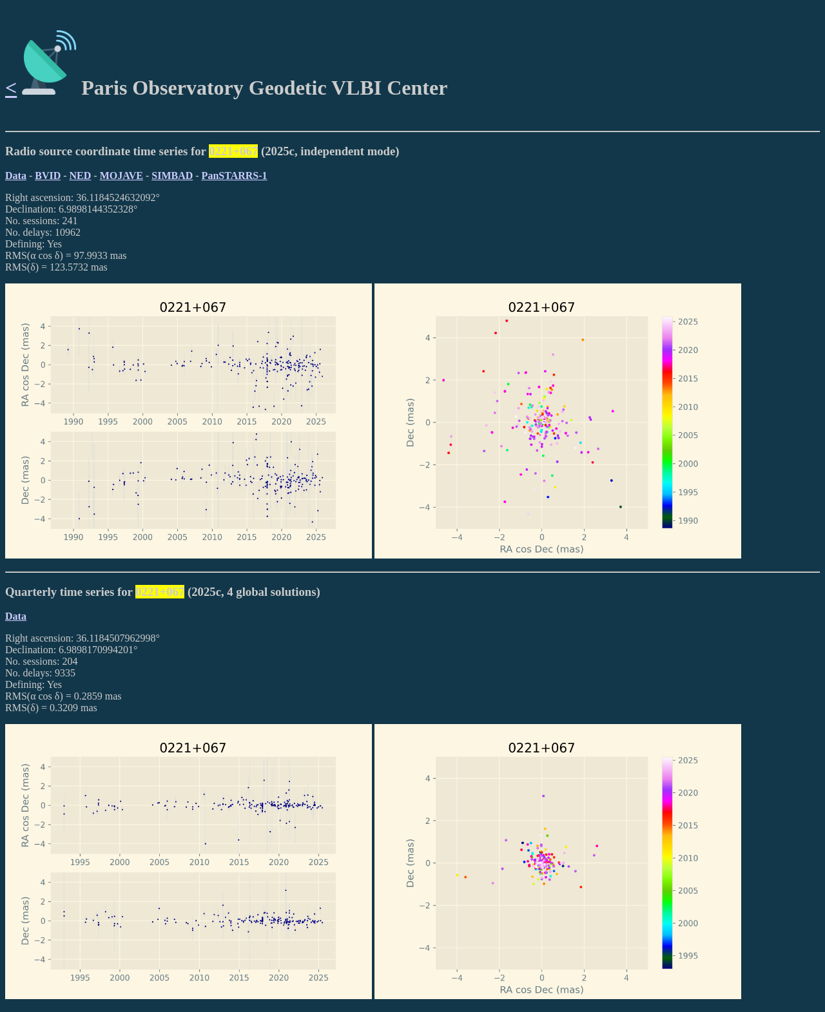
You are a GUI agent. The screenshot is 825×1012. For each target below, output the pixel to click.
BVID (48, 175)
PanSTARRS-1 (234, 175)
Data (15, 175)
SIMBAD (172, 175)
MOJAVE (121, 175)
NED (81, 175)
